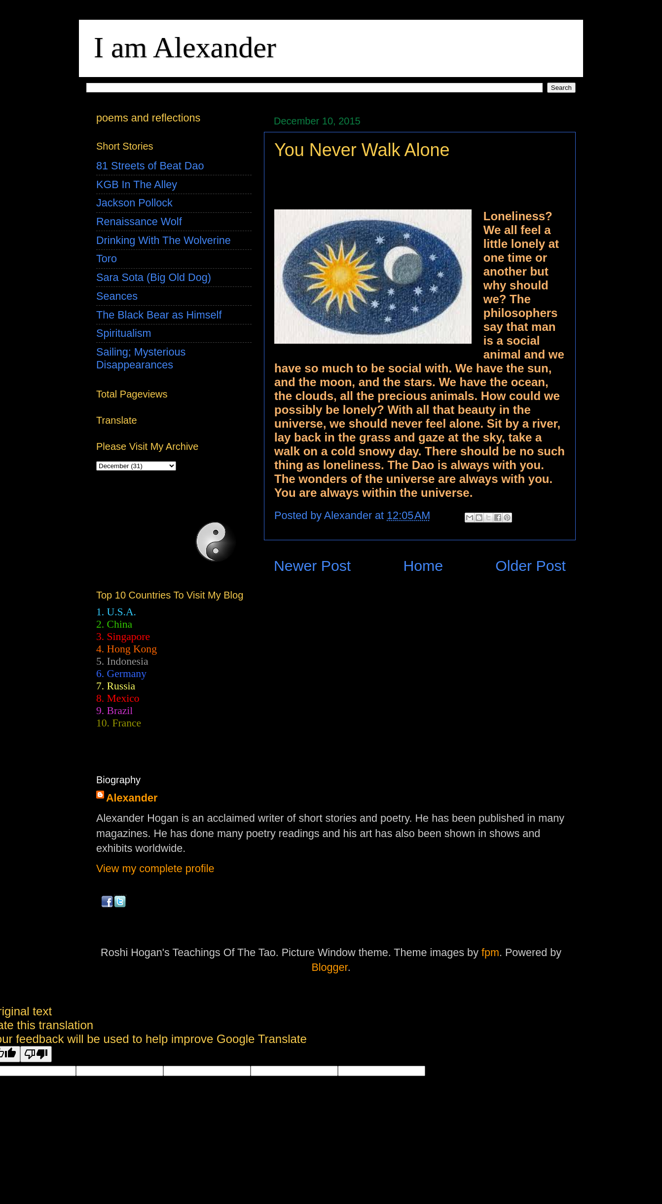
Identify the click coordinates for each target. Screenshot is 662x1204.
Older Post (530, 566)
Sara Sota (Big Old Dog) (153, 277)
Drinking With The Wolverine (163, 240)
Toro (106, 258)
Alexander (131, 798)
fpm (490, 952)
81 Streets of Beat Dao (150, 166)
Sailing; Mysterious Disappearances (140, 358)
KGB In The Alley (136, 184)
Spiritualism (123, 333)
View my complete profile (155, 868)
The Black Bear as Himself (158, 315)
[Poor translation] (36, 1054)
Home (423, 566)
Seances (117, 296)
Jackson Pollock (134, 203)
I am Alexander (185, 47)
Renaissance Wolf (139, 221)
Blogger (329, 967)
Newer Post (312, 566)
